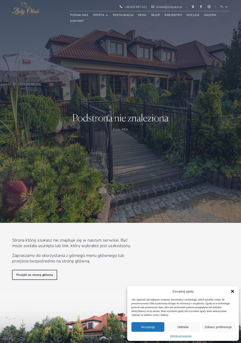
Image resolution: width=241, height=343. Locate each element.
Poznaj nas (79, 15)
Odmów (183, 327)
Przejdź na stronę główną (34, 275)
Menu (142, 15)
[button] (232, 291)
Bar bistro (173, 15)
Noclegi (193, 15)
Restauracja (123, 15)
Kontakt (77, 21)
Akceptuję (148, 327)
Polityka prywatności (181, 335)
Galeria (210, 15)
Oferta (98, 15)
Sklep (155, 15)
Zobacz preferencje (218, 327)
